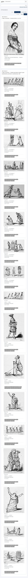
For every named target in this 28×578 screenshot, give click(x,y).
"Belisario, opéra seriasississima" (10, 94)
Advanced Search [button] (23, 7)
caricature (12, 130)
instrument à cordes (18, 388)
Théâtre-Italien (13, 63)
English (22, 14)
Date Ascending (17, 12)
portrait (6, 64)
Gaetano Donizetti (7, 130)
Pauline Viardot (18, 63)
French (25, 14)
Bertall (17, 94)
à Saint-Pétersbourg (11, 64)
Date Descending (23, 12)
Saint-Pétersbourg (7, 63)
